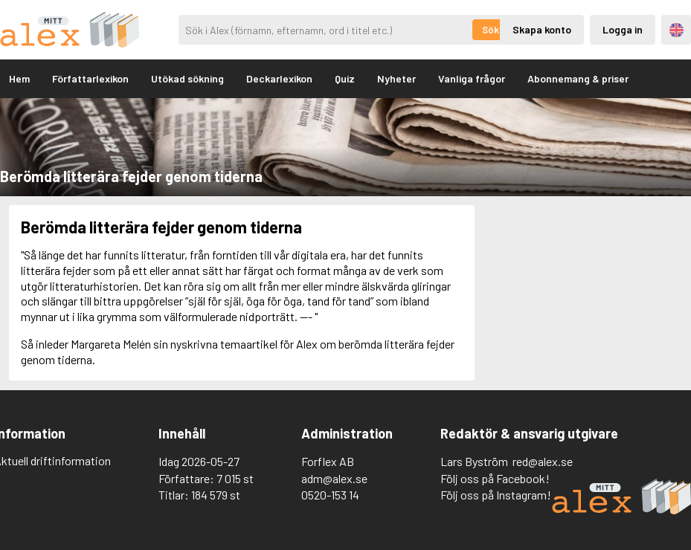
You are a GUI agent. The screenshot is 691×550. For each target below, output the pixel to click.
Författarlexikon (90, 78)
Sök (490, 30)
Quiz (345, 78)
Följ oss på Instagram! (495, 495)
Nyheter (396, 78)
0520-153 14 (330, 495)
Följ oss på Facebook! (495, 478)
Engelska (676, 30)
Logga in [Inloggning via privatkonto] (622, 29)
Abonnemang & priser (578, 78)
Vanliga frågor (471, 78)
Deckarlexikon (279, 78)
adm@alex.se (334, 478)
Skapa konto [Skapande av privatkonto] (541, 29)
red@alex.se (542, 461)
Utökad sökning (187, 78)
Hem (19, 78)
